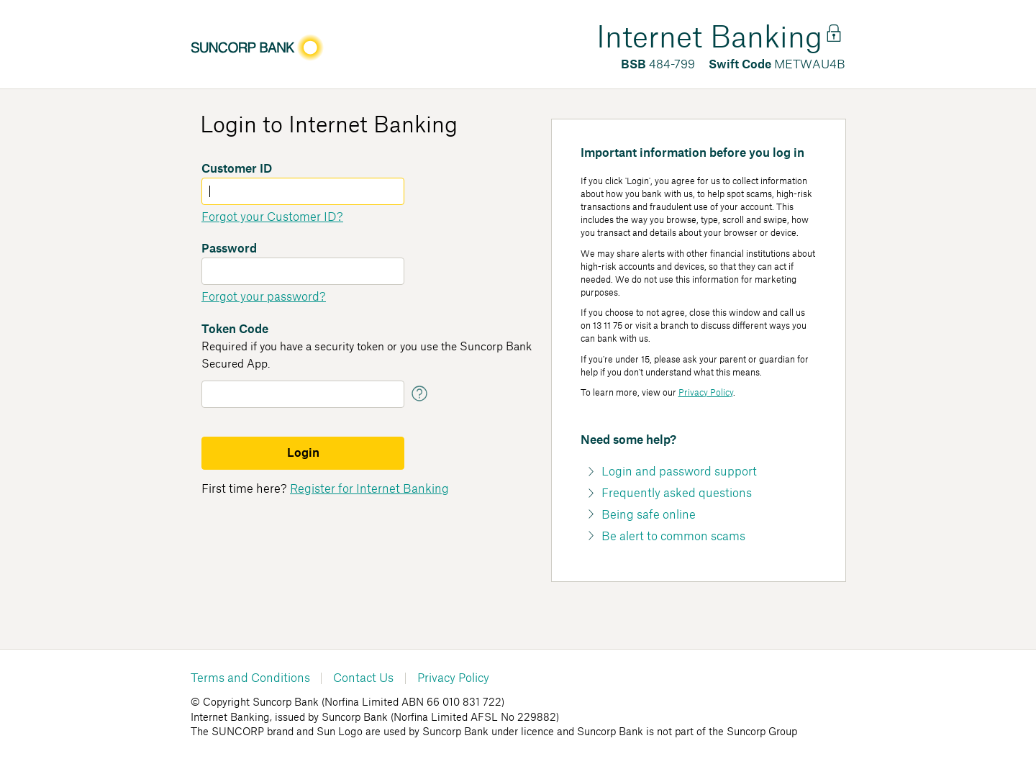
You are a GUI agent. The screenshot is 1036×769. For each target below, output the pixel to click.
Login (303, 453)
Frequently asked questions (676, 493)
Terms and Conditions (250, 678)
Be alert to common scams (673, 536)
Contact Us (363, 678)
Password (229, 249)
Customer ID (236, 169)
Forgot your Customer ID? (272, 217)
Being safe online (648, 515)
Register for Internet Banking (369, 489)
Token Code (234, 329)
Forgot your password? (263, 297)
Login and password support (679, 472)
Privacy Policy (705, 392)
